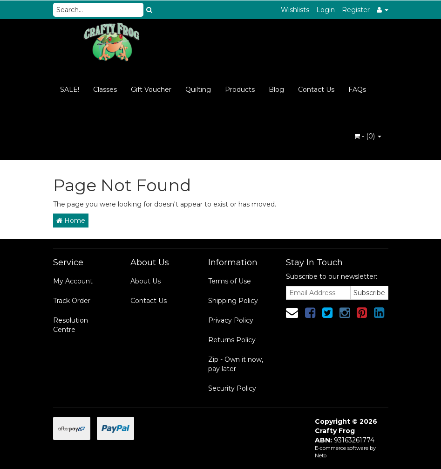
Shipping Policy (233, 301)
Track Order (71, 301)
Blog (276, 89)
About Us (145, 281)
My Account (73, 281)
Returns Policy (232, 340)
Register (356, 10)
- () (367, 136)
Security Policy (232, 388)
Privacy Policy (230, 320)
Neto (320, 455)
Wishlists (295, 10)
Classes (105, 89)
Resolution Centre (70, 325)
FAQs (357, 89)
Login (325, 10)
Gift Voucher (151, 89)
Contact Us (316, 89)
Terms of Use (229, 281)
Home (70, 220)
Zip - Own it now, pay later (235, 364)
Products (240, 89)
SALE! (69, 89)
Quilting (198, 89)
